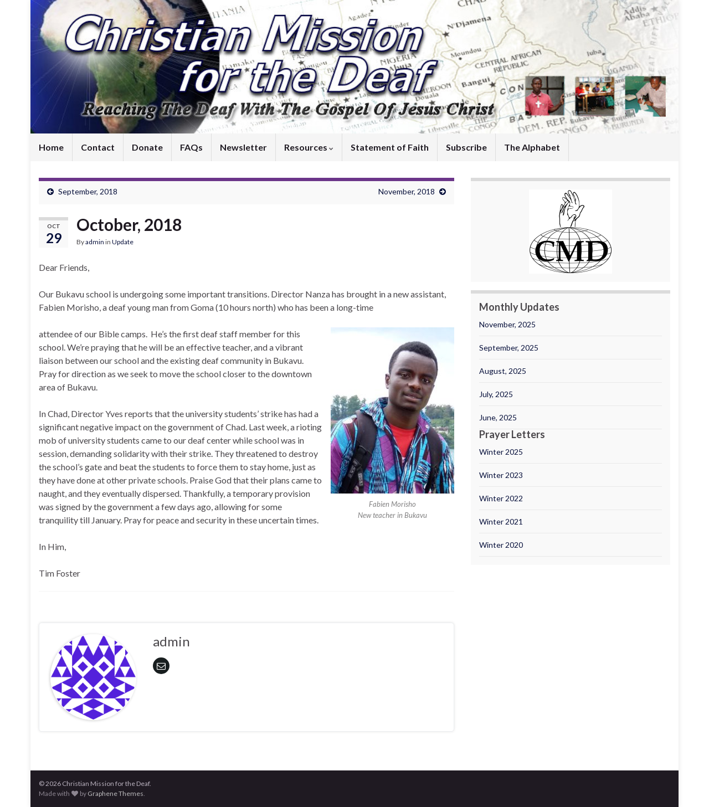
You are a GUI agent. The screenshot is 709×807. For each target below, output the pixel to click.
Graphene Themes (115, 793)
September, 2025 (508, 347)
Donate (147, 147)
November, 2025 (507, 324)
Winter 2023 (501, 475)
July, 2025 (496, 394)
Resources (308, 147)
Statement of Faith (390, 147)
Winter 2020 (501, 544)
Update (122, 242)
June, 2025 (498, 417)
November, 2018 (406, 191)
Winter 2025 (501, 451)
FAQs (191, 147)
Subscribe (466, 147)
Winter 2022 (501, 498)
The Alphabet (532, 147)
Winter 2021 (501, 521)
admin (94, 242)
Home (51, 147)
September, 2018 (87, 191)
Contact (98, 147)
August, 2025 (502, 371)
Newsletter (243, 147)
